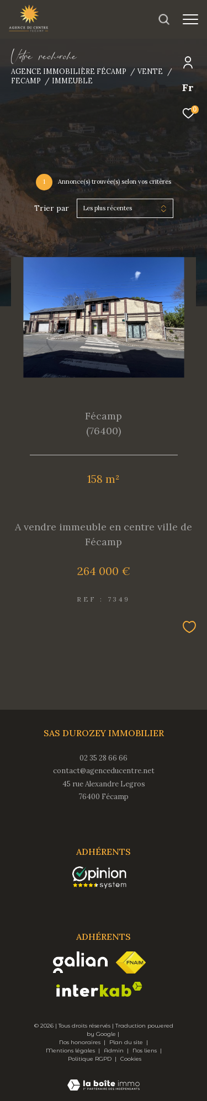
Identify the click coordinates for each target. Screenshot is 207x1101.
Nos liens (145, 1050)
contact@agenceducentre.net (104, 770)
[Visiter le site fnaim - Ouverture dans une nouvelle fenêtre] (131, 962)
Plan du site (127, 1042)
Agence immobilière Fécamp (68, 71)
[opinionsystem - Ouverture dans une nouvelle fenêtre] (99, 877)
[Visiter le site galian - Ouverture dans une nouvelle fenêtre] (80, 962)
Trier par (51, 208)
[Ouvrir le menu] (190, 19)
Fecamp (26, 80)
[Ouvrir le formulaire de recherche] (164, 19)
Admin (114, 1050)
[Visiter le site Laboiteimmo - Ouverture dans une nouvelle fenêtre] (103, 1078)
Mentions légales (71, 1050)
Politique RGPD (90, 1058)
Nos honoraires (80, 1042)
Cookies (130, 1059)
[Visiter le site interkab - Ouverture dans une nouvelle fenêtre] (99, 989)
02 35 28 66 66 (103, 758)
